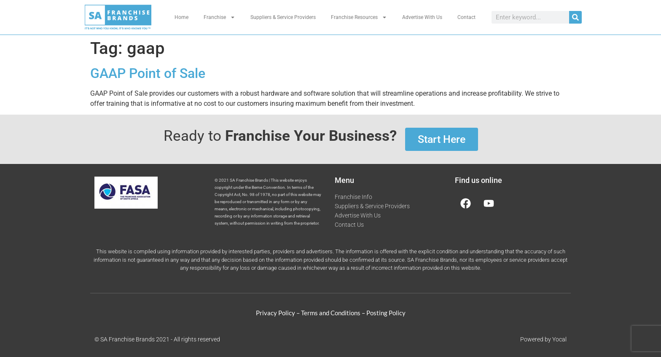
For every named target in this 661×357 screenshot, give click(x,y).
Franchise (219, 17)
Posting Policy (386, 313)
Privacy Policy (275, 313)
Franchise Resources (359, 17)
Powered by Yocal (543, 339)
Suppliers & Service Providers (283, 17)
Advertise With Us (422, 17)
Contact (466, 17)
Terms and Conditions (330, 313)
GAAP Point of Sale (147, 73)
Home (181, 17)
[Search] (575, 17)
